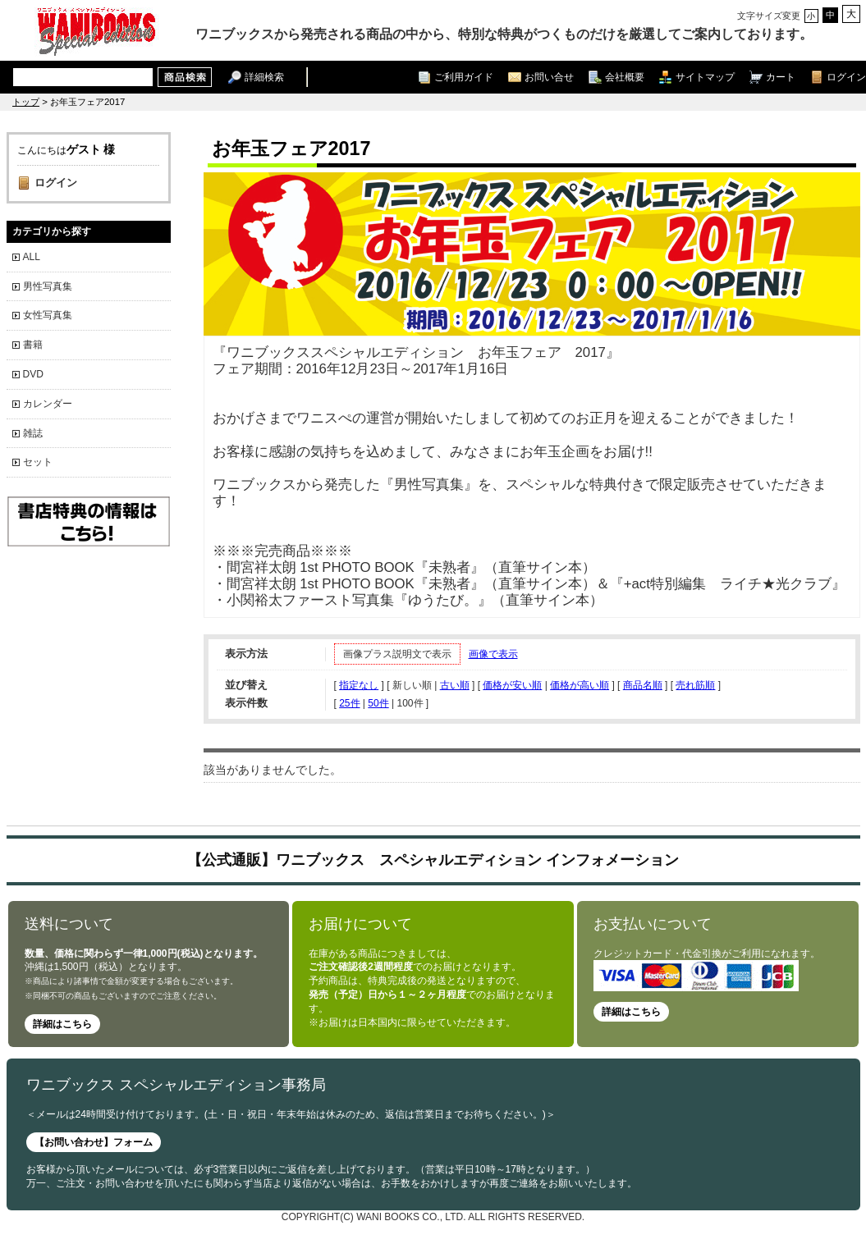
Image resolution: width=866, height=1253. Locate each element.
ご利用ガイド (463, 76)
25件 (349, 703)
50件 (378, 703)
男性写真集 (47, 286)
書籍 (33, 344)
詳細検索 (264, 76)
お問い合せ (549, 76)
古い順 (455, 685)
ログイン (846, 76)
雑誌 (33, 433)
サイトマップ (705, 76)
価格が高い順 (579, 685)
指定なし (358, 685)
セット (38, 462)
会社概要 (624, 76)
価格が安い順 (512, 685)
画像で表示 (493, 654)
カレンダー (47, 403)
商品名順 (642, 685)
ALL (31, 257)
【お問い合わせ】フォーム (93, 1142)
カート (780, 76)
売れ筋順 (695, 685)
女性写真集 (47, 315)
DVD (33, 374)
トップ (25, 102)
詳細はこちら (62, 1024)
